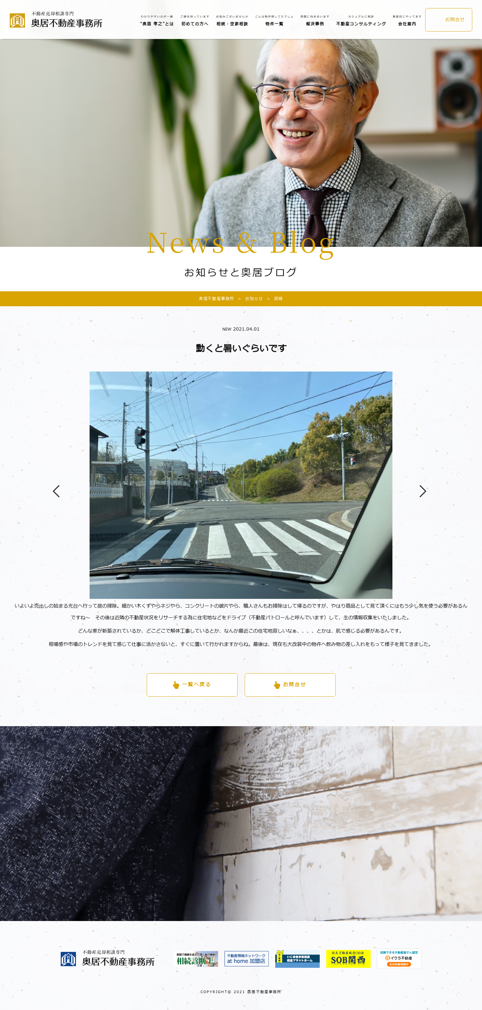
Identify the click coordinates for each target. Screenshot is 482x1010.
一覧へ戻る (196, 684)
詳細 (273, 299)
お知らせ (248, 299)
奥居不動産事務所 (216, 299)
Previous (53, 485)
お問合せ (455, 19)
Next (419, 485)
